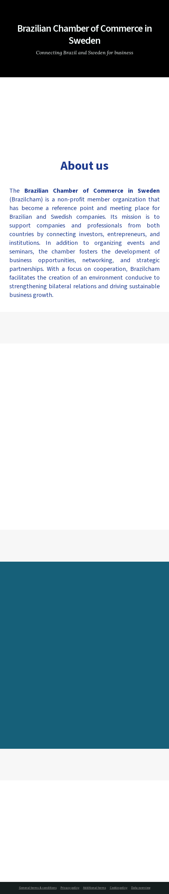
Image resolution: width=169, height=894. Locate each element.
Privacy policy (69, 888)
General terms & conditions (38, 888)
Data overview (140, 888)
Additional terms (94, 888)
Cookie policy (118, 888)
